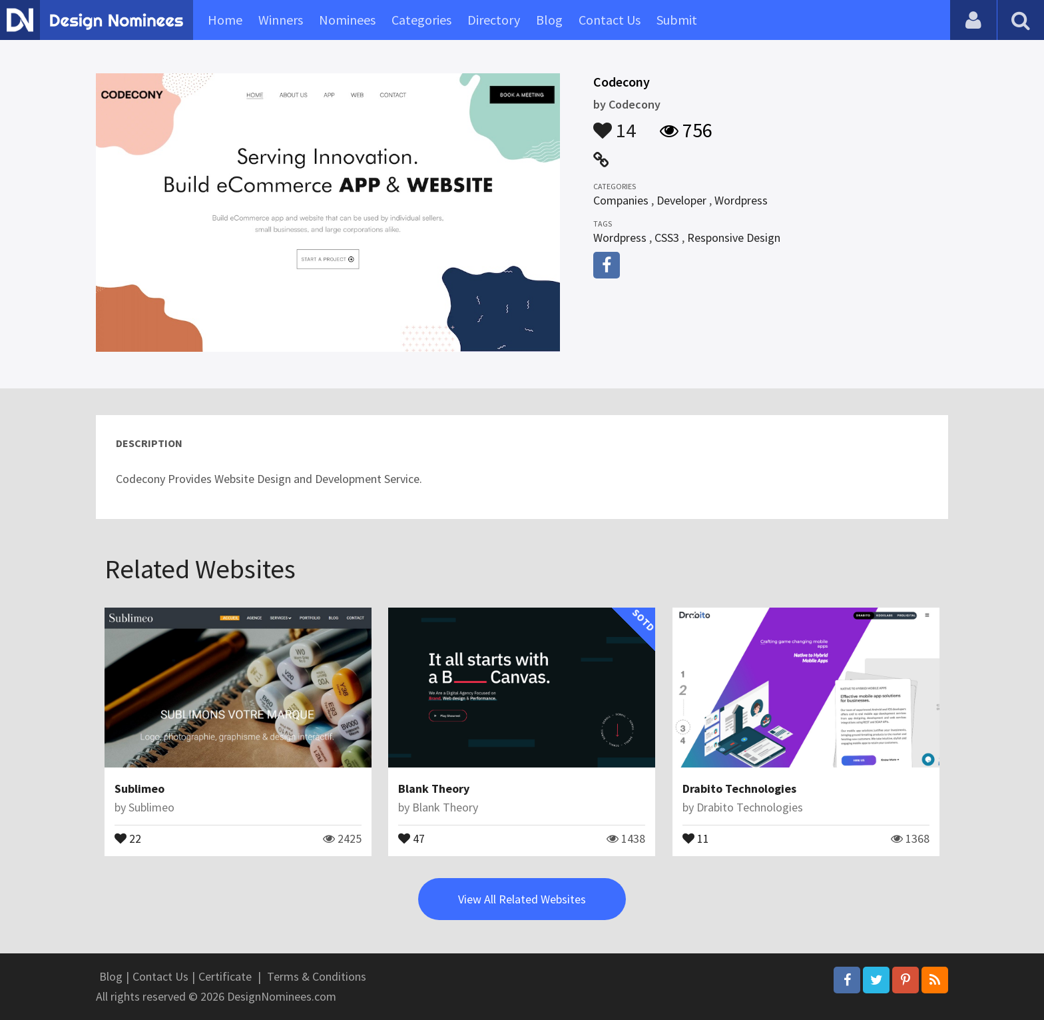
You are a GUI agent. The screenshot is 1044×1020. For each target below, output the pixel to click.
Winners (280, 19)
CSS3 (666, 237)
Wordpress (741, 200)
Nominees (347, 19)
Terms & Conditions (316, 976)
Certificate (225, 976)
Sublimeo (139, 788)
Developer (681, 200)
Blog (549, 19)
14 (614, 124)
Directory (493, 19)
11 (695, 837)
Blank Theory (433, 788)
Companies (621, 200)
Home (225, 19)
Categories (421, 19)
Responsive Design (733, 237)
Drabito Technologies (739, 788)
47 (411, 837)
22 (128, 837)
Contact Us (610, 19)
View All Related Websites (522, 899)
